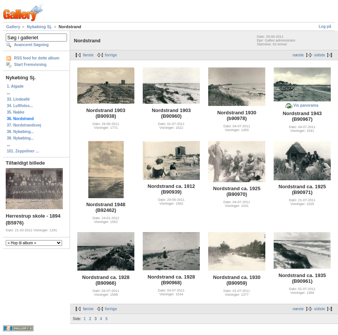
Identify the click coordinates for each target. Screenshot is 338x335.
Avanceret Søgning (31, 45)
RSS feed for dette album (36, 58)
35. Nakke (15, 112)
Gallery (13, 26)
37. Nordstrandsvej (24, 125)
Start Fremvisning (30, 65)
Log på (325, 26)
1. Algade (15, 86)
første (88, 55)
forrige (111, 55)
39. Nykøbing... (20, 138)
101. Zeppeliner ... (23, 151)
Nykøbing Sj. (39, 26)
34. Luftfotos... (20, 106)
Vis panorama (305, 105)
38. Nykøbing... (20, 132)
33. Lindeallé (18, 99)
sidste (319, 55)
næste (298, 55)
